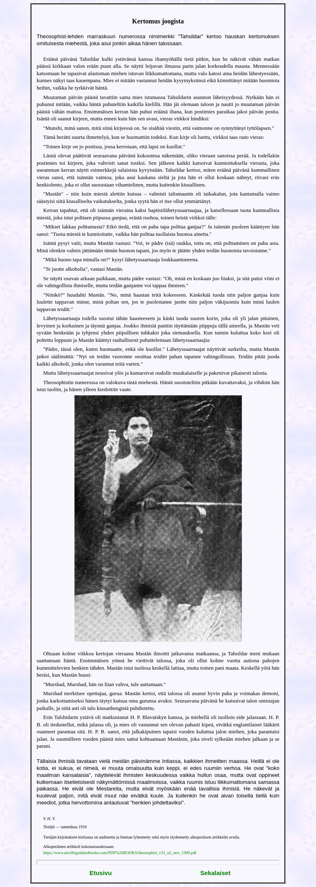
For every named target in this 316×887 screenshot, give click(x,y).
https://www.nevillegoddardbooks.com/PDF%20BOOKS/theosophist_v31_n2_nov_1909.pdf (119, 852)
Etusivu (100, 872)
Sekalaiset (215, 872)
